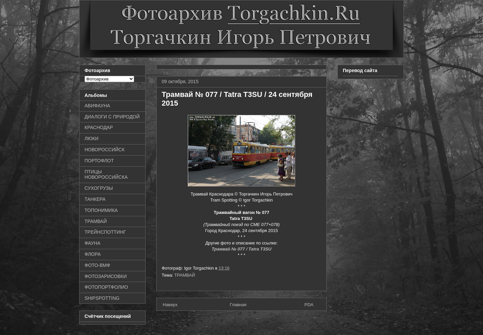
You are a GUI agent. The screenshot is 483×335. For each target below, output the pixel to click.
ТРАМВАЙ (184, 275)
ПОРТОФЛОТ (99, 160)
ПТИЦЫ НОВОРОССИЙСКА (106, 174)
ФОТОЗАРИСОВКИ (106, 276)
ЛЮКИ (92, 138)
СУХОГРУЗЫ (99, 188)
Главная (238, 304)
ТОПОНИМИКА (101, 210)
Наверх (170, 304)
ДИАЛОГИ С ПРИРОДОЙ (112, 116)
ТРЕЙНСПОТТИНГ (105, 232)
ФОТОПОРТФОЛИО (106, 287)
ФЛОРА (93, 254)
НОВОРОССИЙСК (104, 149)
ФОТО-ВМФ (97, 265)
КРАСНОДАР (99, 127)
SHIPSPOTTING (102, 298)
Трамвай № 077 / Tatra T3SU (241, 249)
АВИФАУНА (97, 105)
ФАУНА (92, 243)
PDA (309, 304)
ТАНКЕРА (95, 199)
